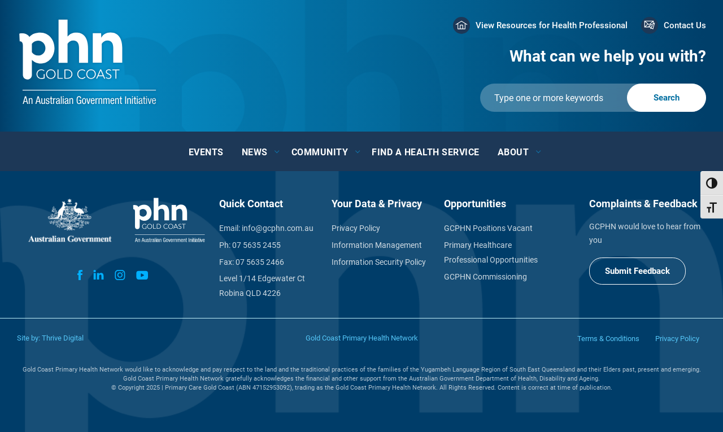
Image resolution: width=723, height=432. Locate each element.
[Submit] (593, 98)
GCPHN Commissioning (485, 276)
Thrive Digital (63, 338)
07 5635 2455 (256, 245)
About (513, 152)
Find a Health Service (426, 152)
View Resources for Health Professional (552, 25)
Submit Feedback (637, 271)
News (255, 152)
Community (320, 152)
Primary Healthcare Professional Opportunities (491, 252)
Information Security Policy (379, 262)
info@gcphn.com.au (277, 228)
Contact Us (685, 25)
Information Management (377, 245)
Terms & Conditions (608, 338)
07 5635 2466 (260, 262)
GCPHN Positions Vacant (488, 228)
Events (206, 152)
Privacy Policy (356, 228)
